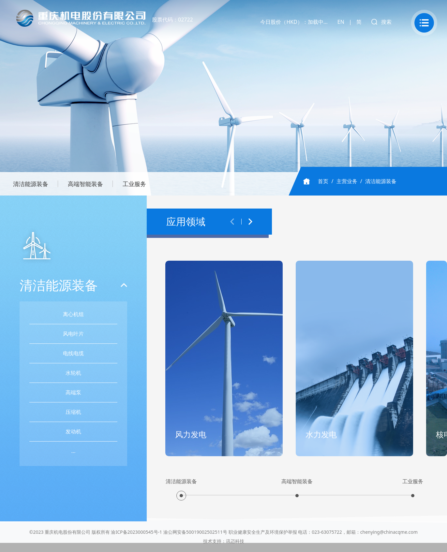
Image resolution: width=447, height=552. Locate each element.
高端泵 (74, 392)
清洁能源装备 (30, 184)
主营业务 (346, 181)
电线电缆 (73, 353)
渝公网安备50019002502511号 (195, 532)
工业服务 (134, 184)
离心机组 (73, 314)
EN (340, 21)
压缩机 (74, 411)
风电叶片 (73, 333)
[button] (232, 221)
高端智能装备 (85, 184)
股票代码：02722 (172, 19)
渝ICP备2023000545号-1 (136, 532)
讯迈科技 (235, 541)
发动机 (74, 431)
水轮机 (74, 372)
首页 (323, 181)
